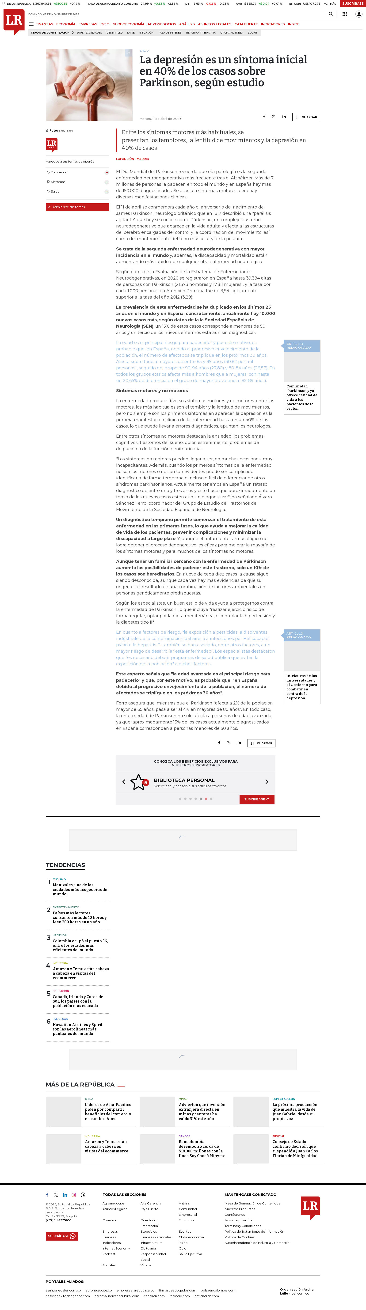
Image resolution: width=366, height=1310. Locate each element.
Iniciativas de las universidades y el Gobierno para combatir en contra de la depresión (301, 687)
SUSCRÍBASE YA (257, 799)
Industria (60, 963)
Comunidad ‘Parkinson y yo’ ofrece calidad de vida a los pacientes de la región (301, 397)
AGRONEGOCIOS (162, 24)
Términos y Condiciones (243, 1226)
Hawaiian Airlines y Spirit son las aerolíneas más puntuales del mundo (78, 1029)
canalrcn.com (154, 1296)
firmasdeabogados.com (177, 1290)
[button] (122, 782)
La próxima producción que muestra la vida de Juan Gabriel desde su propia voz (295, 1111)
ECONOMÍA (65, 24)
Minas (183, 1099)
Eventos (185, 1231)
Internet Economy (116, 1248)
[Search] (331, 14)
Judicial (279, 1136)
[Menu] (32, 24)
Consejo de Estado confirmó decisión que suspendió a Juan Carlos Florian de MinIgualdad (295, 1149)
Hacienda (60, 935)
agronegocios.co (99, 1290)
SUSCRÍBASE (353, 3)
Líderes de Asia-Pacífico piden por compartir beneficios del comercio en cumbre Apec (108, 1111)
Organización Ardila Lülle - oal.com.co (297, 1291)
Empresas (60, 1019)
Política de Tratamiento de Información (254, 1231)
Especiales (149, 1231)
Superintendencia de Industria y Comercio (257, 1243)
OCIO (104, 24)
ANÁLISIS (187, 24)
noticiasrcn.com (206, 1296)
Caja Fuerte (149, 1209)
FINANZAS (44, 24)
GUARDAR (306, 117)
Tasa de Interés (169, 32)
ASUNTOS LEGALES (214, 24)
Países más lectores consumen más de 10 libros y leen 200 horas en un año (80, 917)
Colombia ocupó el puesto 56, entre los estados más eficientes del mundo (80, 945)
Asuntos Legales (115, 1209)
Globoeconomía (191, 1237)
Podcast (109, 1254)
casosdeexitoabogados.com (68, 1296)
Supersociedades (89, 32)
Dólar (252, 32)
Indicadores (112, 1243)
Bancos (185, 1136)
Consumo (110, 1220)
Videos (146, 1265)
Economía (186, 1220)
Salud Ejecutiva (190, 1254)
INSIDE (293, 24)
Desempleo (114, 32)
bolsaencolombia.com (218, 1290)
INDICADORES (273, 24)
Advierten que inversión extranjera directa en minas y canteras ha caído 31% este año (202, 1111)
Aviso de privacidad (240, 1220)
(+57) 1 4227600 (58, 1220)
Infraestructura (151, 1243)
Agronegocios (113, 1203)
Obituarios (148, 1248)
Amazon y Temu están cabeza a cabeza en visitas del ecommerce (81, 973)
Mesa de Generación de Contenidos (252, 1203)
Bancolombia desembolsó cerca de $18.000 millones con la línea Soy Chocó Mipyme (202, 1149)
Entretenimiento (66, 907)
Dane (131, 32)
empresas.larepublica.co (135, 1290)
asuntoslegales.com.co (63, 1290)
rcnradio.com (179, 1296)
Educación (61, 991)
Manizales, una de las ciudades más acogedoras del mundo (81, 889)
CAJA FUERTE (246, 24)
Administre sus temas (66, 207)
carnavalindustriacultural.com (117, 1296)
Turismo (59, 879)
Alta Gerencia (151, 1203)
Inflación (146, 32)
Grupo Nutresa (232, 32)
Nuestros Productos (240, 1209)
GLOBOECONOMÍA (128, 24)
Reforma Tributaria (201, 32)
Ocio (182, 1248)
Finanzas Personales (156, 1237)
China (89, 1099)
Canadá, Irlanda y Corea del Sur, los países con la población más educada (79, 1001)
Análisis (184, 1203)
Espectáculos (284, 1099)
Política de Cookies (239, 1237)
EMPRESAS (88, 24)
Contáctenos (235, 1214)
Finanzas (109, 1237)
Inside (183, 1243)
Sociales (109, 1265)
